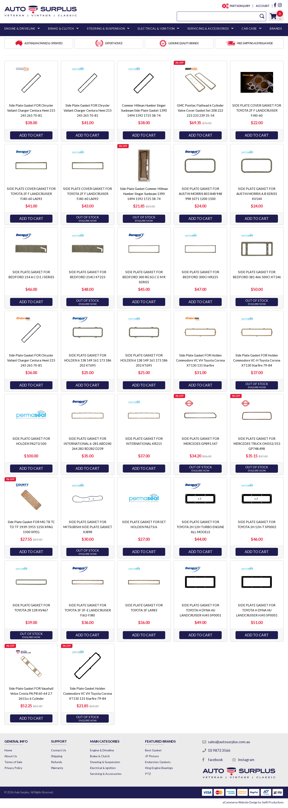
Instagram (246, 759)
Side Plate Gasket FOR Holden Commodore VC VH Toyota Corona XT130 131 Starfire (200, 360)
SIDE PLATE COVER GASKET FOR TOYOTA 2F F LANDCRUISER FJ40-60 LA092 (31, 194)
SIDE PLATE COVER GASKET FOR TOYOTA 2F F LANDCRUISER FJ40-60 (256, 110)
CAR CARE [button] (249, 28)
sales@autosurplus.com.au (229, 742)
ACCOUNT (262, 6)
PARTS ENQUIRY (238, 6)
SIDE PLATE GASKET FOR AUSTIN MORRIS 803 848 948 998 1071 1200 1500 (200, 194)
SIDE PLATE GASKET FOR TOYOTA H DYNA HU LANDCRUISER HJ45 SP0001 (200, 610)
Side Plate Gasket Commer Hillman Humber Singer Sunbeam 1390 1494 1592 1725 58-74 (144, 194)
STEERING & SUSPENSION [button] (106, 28)
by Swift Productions (253, 802)
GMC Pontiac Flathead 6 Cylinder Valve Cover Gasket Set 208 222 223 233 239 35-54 (200, 110)
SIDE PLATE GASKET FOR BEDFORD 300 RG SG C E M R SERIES (143, 277)
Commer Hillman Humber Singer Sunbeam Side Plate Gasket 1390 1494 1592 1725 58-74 (144, 110)
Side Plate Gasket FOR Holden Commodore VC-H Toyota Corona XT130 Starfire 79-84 (256, 360)
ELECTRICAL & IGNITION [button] (156, 28)
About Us (10, 756)
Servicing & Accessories (106, 773)
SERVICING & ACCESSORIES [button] (208, 28)
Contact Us (58, 750)
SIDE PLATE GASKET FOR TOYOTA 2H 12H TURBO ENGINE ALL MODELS (200, 527)
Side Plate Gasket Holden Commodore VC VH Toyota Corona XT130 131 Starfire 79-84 (87, 693)
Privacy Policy (13, 768)
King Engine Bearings (159, 768)
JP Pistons (152, 756)
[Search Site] (262, 16)
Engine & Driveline (102, 750)
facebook (215, 759)
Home (8, 750)
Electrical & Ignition (103, 768)
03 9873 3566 (219, 750)
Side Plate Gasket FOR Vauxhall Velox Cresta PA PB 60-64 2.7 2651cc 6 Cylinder (31, 693)
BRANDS (276, 28)
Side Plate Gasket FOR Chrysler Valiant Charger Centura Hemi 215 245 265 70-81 (31, 110)
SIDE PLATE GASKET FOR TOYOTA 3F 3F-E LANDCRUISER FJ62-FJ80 (87, 610)
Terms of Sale (13, 762)
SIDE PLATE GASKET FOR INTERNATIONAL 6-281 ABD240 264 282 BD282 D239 (87, 443)
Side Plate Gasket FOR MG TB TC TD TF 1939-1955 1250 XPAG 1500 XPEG (31, 527)
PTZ (148, 773)
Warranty (57, 768)
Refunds (56, 762)
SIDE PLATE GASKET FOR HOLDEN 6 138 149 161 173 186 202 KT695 (87, 360)
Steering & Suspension (105, 762)
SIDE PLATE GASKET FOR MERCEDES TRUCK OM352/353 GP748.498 (256, 443)
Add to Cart (31, 135)
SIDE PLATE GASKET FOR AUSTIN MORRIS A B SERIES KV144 (256, 194)
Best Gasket (153, 750)
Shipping (56, 756)
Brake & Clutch (100, 756)
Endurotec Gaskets (158, 762)
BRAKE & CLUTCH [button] (61, 28)
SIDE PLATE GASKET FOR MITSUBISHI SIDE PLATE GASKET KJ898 (87, 527)
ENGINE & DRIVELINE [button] (19, 28)
